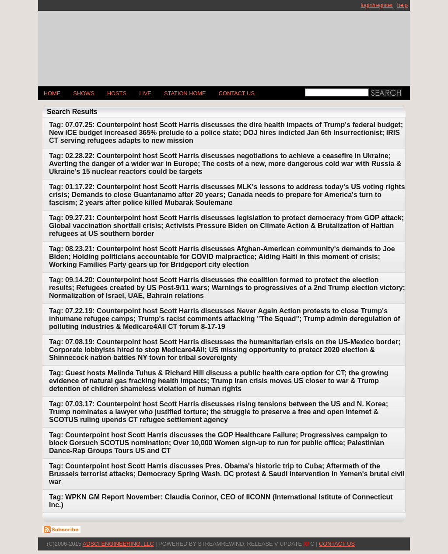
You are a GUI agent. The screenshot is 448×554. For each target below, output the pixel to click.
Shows (83, 93)
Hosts (116, 93)
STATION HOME (185, 93)
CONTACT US (237, 93)
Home (52, 93)
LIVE (145, 93)
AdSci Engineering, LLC (118, 543)
